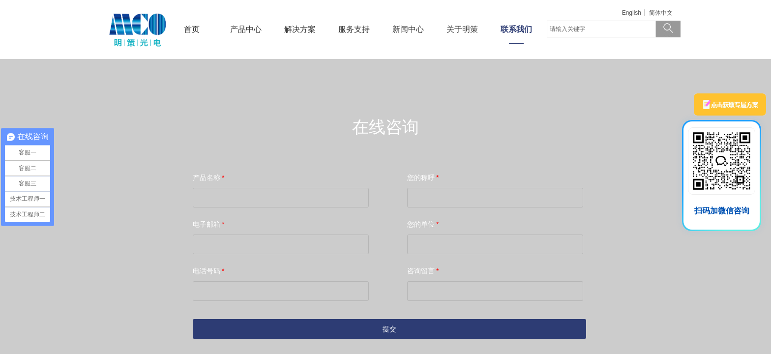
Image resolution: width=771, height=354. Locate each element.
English (631, 12)
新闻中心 (408, 29)
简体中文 (661, 12)
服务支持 (354, 29)
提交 (389, 329)
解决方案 (300, 29)
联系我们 (516, 29)
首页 (192, 29)
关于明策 (462, 29)
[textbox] (601, 29)
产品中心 (246, 29)
